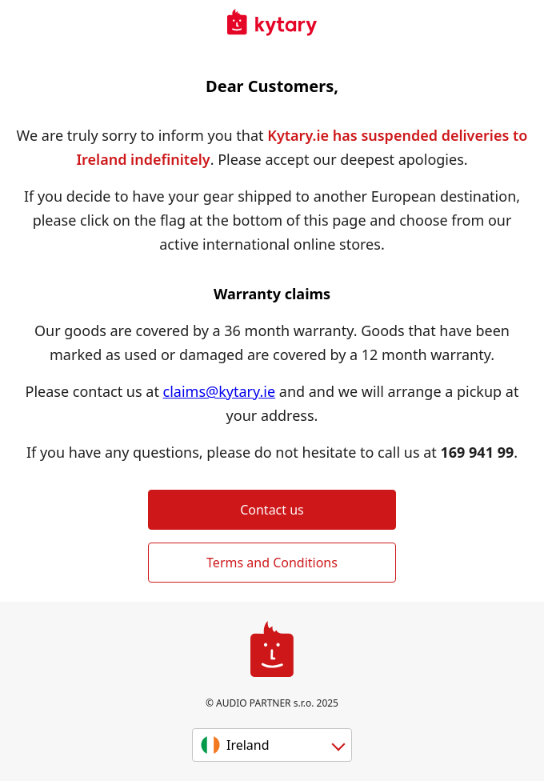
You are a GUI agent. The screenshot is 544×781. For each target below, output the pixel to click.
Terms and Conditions (272, 562)
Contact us (272, 510)
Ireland (248, 745)
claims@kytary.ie (219, 391)
